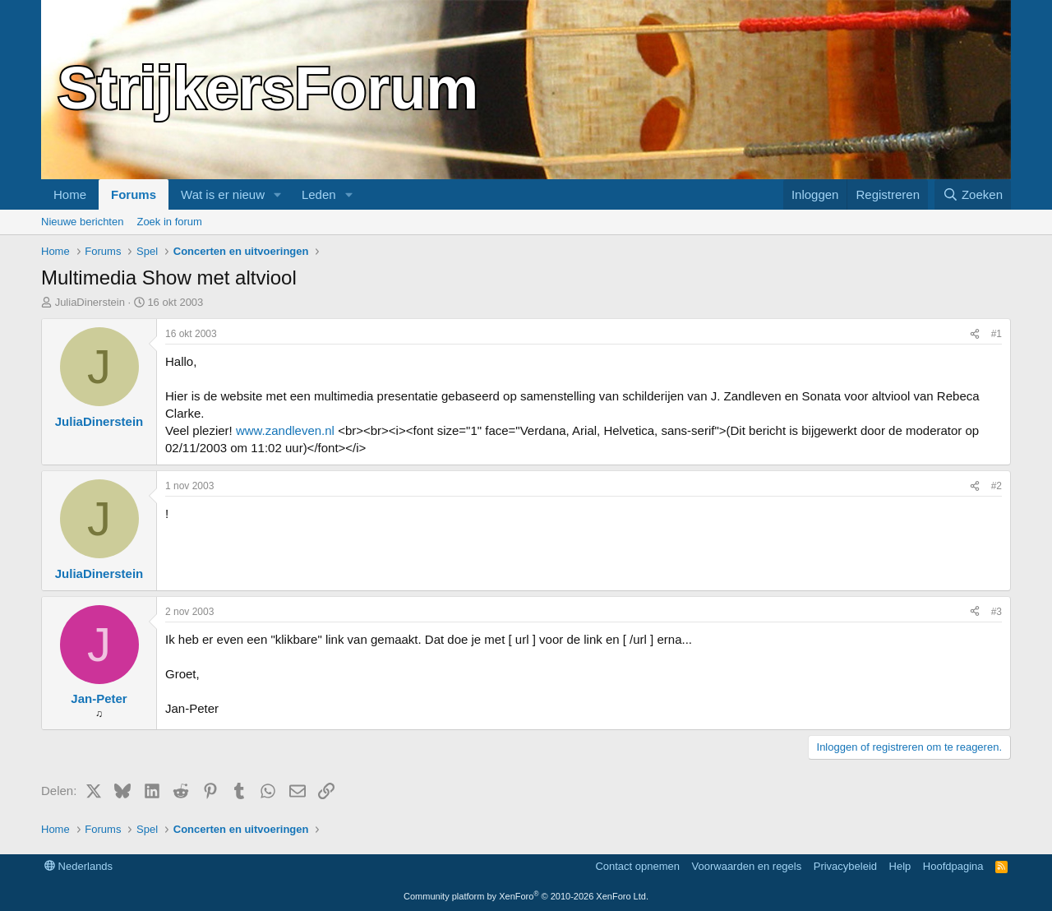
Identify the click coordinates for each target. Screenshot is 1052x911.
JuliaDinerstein (90, 302)
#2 (996, 486)
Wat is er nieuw (223, 194)
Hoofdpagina (953, 866)
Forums (133, 194)
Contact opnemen (637, 866)
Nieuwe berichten (82, 221)
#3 (996, 611)
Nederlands (78, 866)
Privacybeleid (845, 866)
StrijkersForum (268, 88)
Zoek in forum (168, 221)
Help (900, 866)
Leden (319, 194)
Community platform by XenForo (526, 896)
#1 (996, 334)
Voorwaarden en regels (747, 866)
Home (69, 194)
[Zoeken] (973, 194)
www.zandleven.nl (285, 430)
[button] (277, 194)
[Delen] (974, 334)
